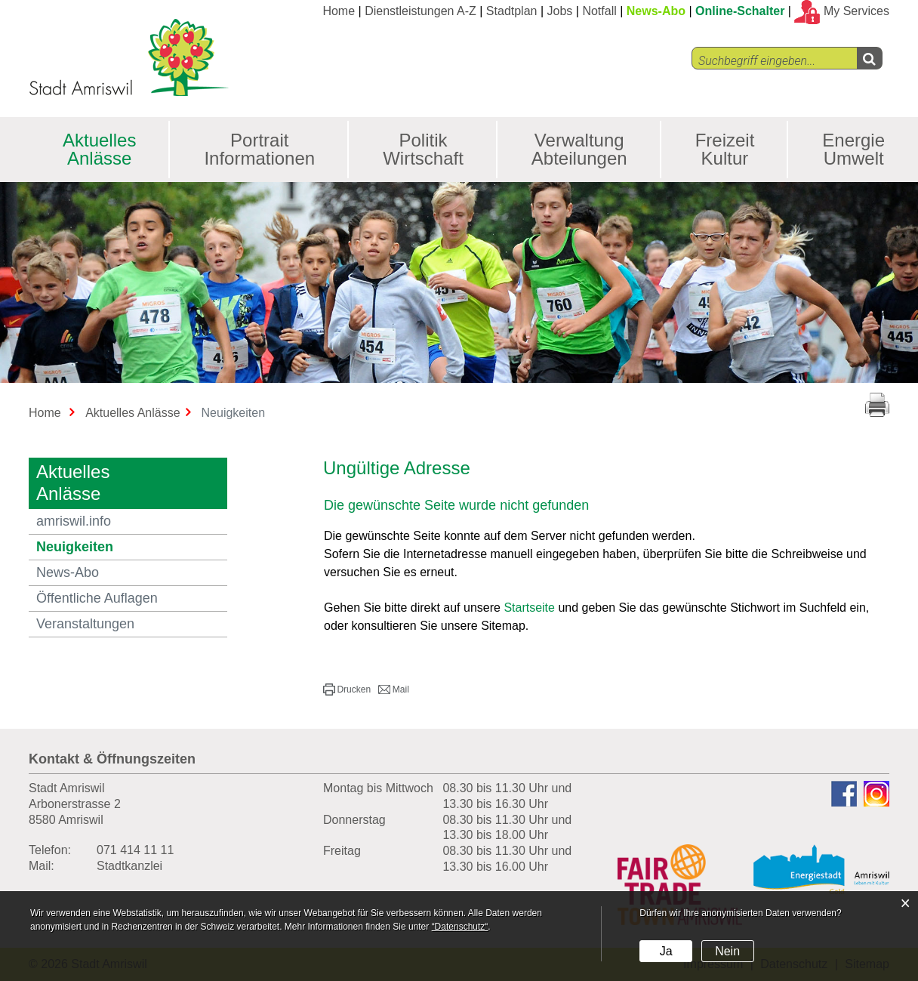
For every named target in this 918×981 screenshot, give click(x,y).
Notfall (599, 11)
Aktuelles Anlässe (99, 149)
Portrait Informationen (259, 149)
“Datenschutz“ (460, 926)
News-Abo (656, 11)
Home (338, 11)
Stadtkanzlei (129, 865)
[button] (347, 689)
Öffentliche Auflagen (97, 598)
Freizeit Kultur (725, 149)
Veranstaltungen (85, 623)
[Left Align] (869, 58)
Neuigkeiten (116, 546)
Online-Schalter (739, 11)
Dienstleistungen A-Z (420, 11)
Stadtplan (512, 11)
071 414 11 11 (135, 850)
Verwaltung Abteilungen (579, 149)
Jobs (560, 11)
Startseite (529, 607)
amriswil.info (73, 521)
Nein (727, 951)
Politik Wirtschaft (423, 149)
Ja (666, 951)
